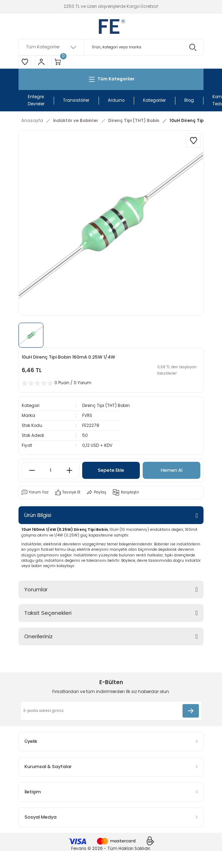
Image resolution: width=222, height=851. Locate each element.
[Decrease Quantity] (32, 470)
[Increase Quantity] (69, 470)
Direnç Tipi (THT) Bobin (106, 405)
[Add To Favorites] (193, 140)
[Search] (111, 47)
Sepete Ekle (111, 470)
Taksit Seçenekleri (48, 613)
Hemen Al (172, 470)
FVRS (87, 415)
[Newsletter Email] (111, 710)
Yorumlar (36, 589)
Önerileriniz (38, 636)
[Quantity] (50, 470)
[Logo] (111, 26)
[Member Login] (41, 62)
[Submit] (191, 711)
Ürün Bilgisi (37, 515)
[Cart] (57, 62)
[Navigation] (111, 79)
